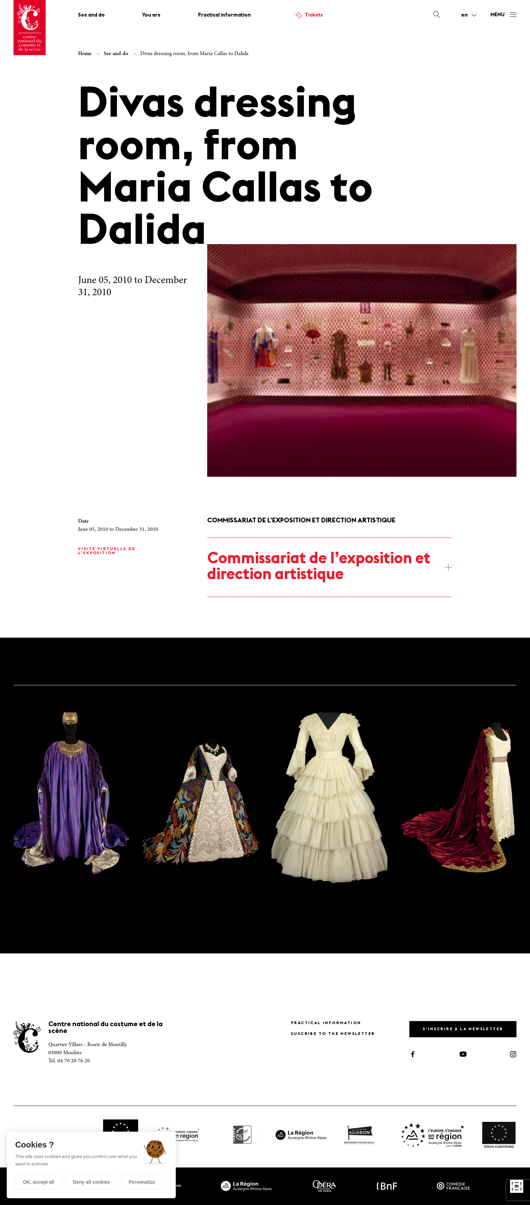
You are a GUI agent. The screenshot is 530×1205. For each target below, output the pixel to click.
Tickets (314, 15)
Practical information (224, 15)
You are (151, 15)
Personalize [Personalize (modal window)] (142, 1182)
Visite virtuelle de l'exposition (107, 551)
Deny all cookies (91, 1182)
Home (85, 53)
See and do (91, 15)
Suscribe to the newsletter (333, 1034)
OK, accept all (38, 1182)
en (464, 15)
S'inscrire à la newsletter (463, 1029)
